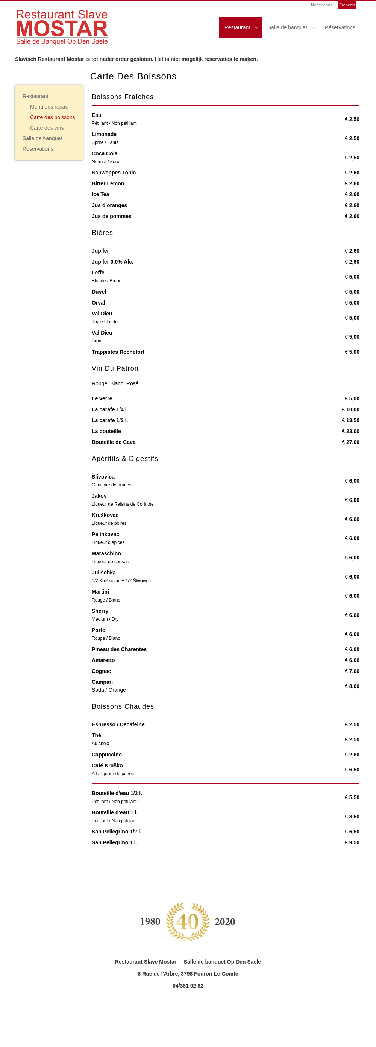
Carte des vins (47, 128)
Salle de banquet (288, 28)
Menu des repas (49, 107)
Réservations (339, 27)
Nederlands (321, 5)
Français (347, 5)
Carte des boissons (52, 117)
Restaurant (238, 28)
